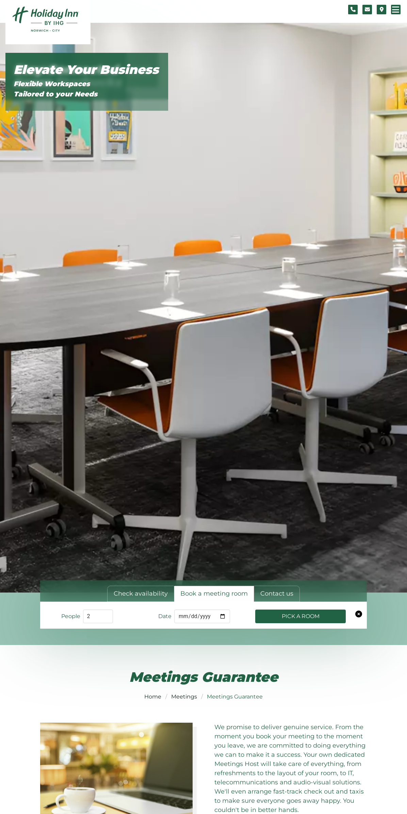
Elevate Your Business (86, 70)
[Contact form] (367, 9)
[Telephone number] (353, 9)
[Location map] (381, 9)
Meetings (184, 696)
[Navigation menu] (396, 9)
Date (165, 616)
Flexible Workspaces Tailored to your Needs (55, 89)
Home (152, 696)
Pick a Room (301, 616)
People (70, 616)
